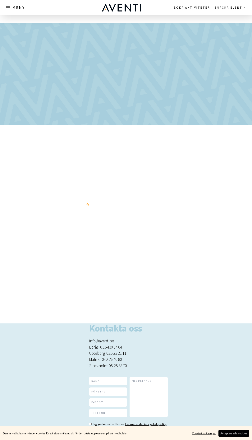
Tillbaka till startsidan (63, 204)
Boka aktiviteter (192, 8)
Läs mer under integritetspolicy (146, 424)
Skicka (156, 435)
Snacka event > (230, 8)
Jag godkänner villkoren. (108, 424)
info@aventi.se (101, 341)
